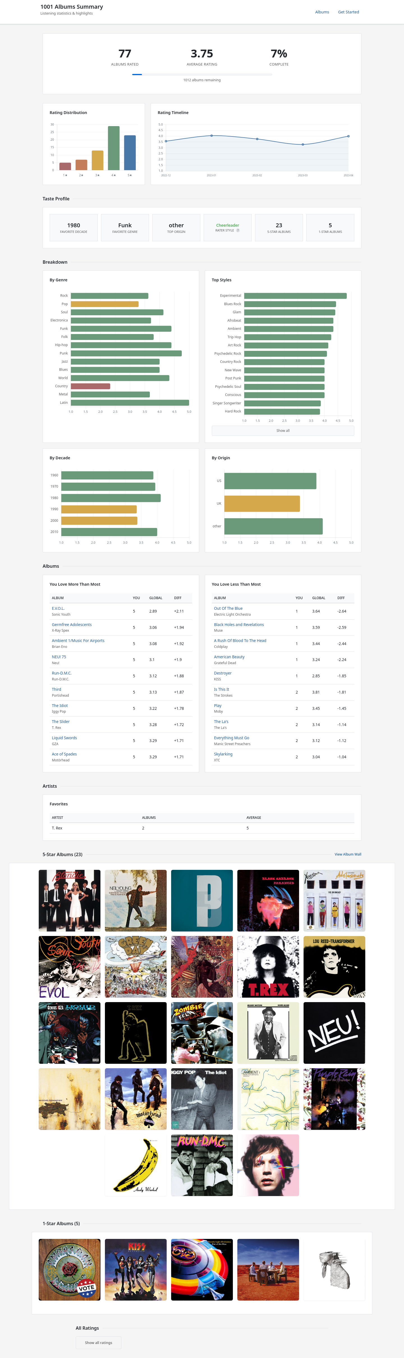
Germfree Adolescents (72, 624)
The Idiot (60, 705)
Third (56, 689)
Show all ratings (98, 1342)
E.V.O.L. (58, 608)
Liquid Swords (64, 737)
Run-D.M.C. (62, 673)
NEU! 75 (59, 656)
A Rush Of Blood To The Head (240, 640)
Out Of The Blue (228, 608)
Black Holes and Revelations (239, 624)
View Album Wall (348, 854)
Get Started (348, 12)
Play (217, 705)
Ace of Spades (64, 754)
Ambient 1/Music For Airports (78, 640)
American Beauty (229, 656)
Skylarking (223, 754)
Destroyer (223, 673)
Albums (322, 12)
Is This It (221, 689)
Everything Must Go (231, 737)
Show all (283, 430)
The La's (221, 721)
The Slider (61, 721)
